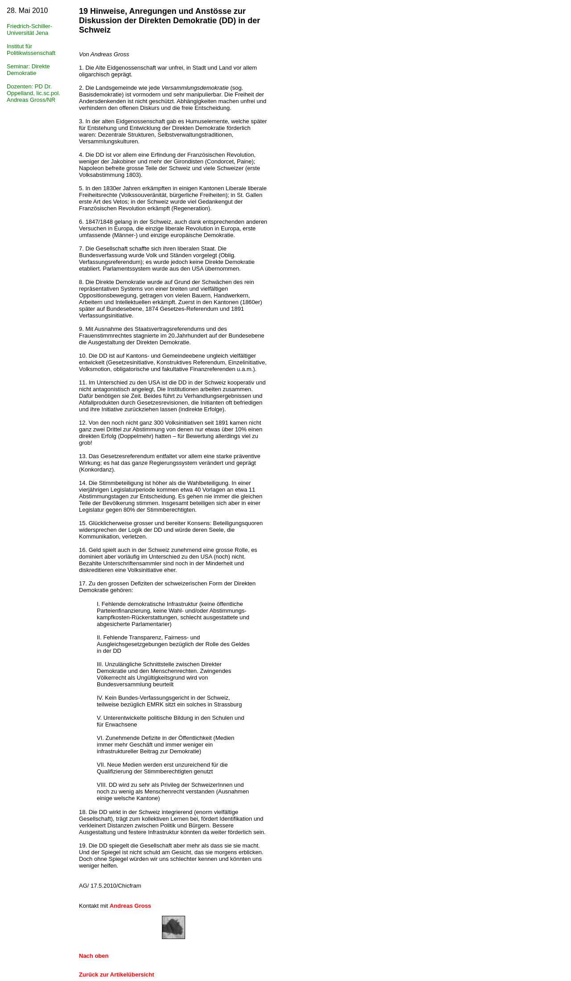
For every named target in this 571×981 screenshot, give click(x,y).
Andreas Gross (130, 905)
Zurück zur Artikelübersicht (116, 974)
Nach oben (93, 955)
